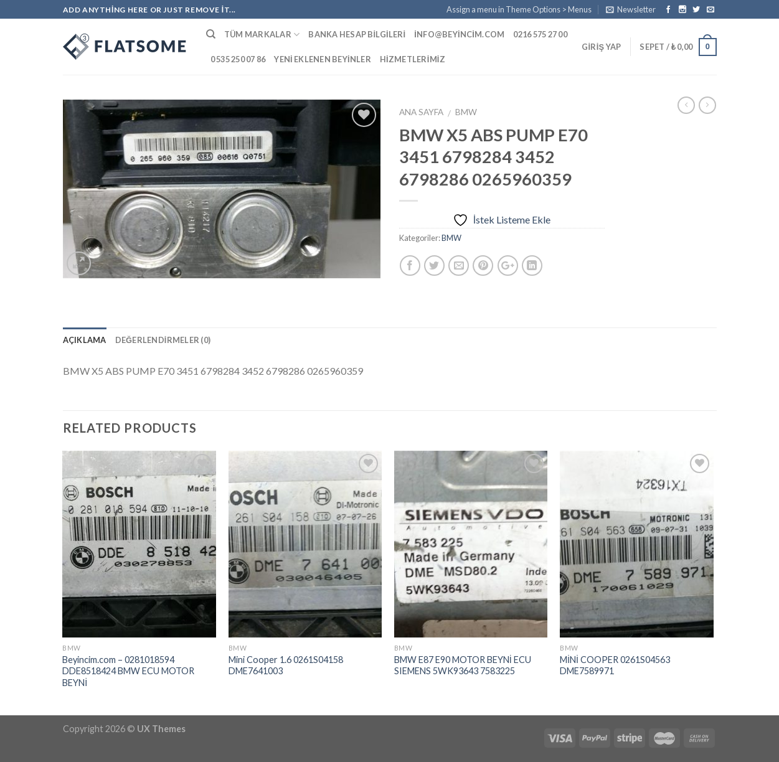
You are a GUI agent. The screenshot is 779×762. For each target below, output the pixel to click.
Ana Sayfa (421, 112)
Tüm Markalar (262, 34)
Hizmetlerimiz (412, 59)
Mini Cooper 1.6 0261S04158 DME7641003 (286, 665)
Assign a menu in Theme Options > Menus (519, 9)
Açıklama (84, 340)
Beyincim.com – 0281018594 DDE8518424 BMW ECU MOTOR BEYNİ (128, 671)
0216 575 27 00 (540, 34)
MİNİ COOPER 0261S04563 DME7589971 (615, 665)
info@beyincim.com (459, 34)
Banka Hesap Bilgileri (356, 34)
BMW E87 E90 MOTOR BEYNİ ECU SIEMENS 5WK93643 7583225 (462, 665)
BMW (466, 112)
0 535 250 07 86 (238, 59)
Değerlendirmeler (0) (163, 340)
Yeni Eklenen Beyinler (322, 59)
